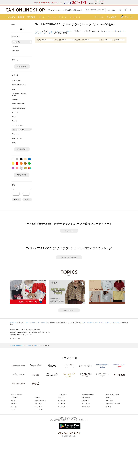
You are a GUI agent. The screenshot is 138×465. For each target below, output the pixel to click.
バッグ (13, 410)
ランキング (62, 17)
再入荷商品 (31, 17)
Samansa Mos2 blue (18, 103)
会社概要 (108, 407)
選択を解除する (22, 66)
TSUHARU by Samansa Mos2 (19, 94)
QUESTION (131, 17)
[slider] (13, 189)
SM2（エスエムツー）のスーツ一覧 (20, 335)
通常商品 (15, 46)
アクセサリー (38, 403)
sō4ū (13, 116)
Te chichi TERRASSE (18, 129)
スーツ (36, 345)
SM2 (13, 89)
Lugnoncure (15, 134)
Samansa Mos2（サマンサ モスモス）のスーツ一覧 (25, 329)
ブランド (41, 17)
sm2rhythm (15, 99)
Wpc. (13, 142)
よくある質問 (86, 403)
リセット (16, 199)
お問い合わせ (86, 407)
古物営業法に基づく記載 (113, 403)
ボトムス (13, 407)
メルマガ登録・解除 (88, 394)
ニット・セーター (112, 31)
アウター (38, 31)
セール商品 (15, 50)
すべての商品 (10, 17)
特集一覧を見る (69, 310)
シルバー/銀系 (45, 345)
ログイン (101, 17)
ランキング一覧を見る (69, 257)
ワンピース (14, 397)
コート (52, 31)
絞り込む (27, 199)
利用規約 (108, 397)
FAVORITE (126, 17)
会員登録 (113, 17)
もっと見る (69, 231)
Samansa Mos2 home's (19, 85)
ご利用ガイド (86, 400)
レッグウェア (38, 407)
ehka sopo (15, 112)
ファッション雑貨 (40, 400)
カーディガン (98, 322)
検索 (103, 10)
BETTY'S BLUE (17, 138)
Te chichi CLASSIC (17, 125)
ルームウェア (38, 410)
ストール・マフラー (46, 33)
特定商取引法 (109, 400)
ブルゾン (69, 31)
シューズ (37, 397)
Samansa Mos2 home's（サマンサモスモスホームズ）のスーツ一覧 (30, 332)
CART (121, 16)
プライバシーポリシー (112, 394)
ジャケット (60, 31)
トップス (13, 400)
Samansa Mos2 (16, 80)
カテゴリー (51, 17)
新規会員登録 (86, 397)
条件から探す (111, 10)
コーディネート (75, 17)
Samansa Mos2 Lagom (19, 108)
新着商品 (21, 17)
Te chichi (15, 121)
